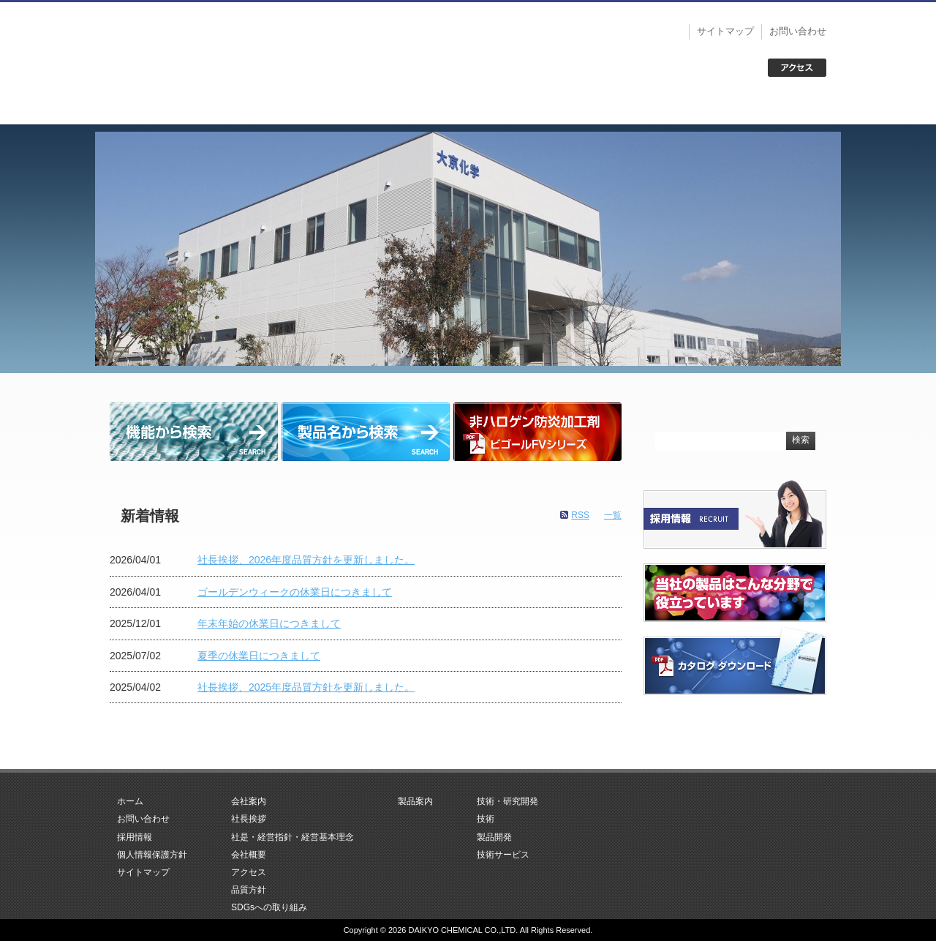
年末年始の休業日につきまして (269, 623)
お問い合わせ (797, 31)
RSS (580, 515)
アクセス (248, 872)
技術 (485, 819)
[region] (468, 249)
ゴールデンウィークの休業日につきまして (294, 592)
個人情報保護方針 (152, 855)
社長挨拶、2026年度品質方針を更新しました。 (306, 560)
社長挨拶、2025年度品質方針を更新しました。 (306, 687)
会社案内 (324, 106)
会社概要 (248, 855)
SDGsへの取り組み (269, 907)
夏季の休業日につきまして (258, 655)
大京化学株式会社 (205, 44)
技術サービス (503, 855)
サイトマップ (725, 31)
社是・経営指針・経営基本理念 (292, 837)
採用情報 (134, 837)
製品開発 (494, 837)
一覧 (613, 515)
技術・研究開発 (611, 106)
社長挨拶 (248, 819)
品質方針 (248, 890)
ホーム (181, 106)
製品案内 (468, 106)
